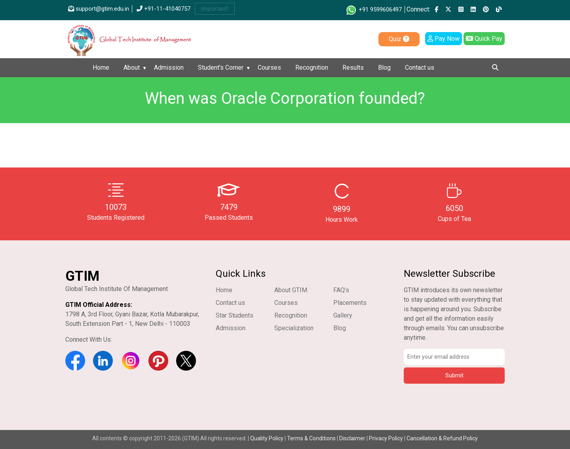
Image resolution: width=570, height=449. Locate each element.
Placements (350, 302)
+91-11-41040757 (163, 8)
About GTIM (290, 290)
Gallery (342, 315)
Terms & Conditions (311, 438)
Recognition (311, 67)
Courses (269, 67)
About (132, 67)
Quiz (399, 39)
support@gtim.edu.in (98, 8)
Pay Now (444, 38)
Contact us (419, 67)
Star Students (234, 315)
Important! (214, 8)
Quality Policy (267, 438)
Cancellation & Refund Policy (442, 438)
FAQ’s (341, 290)
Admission (169, 67)
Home (101, 67)
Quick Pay (484, 38)
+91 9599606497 (373, 9)
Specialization (294, 328)
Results (353, 67)
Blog (384, 67)
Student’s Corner (220, 67)
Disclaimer (352, 438)
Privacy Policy (386, 438)
